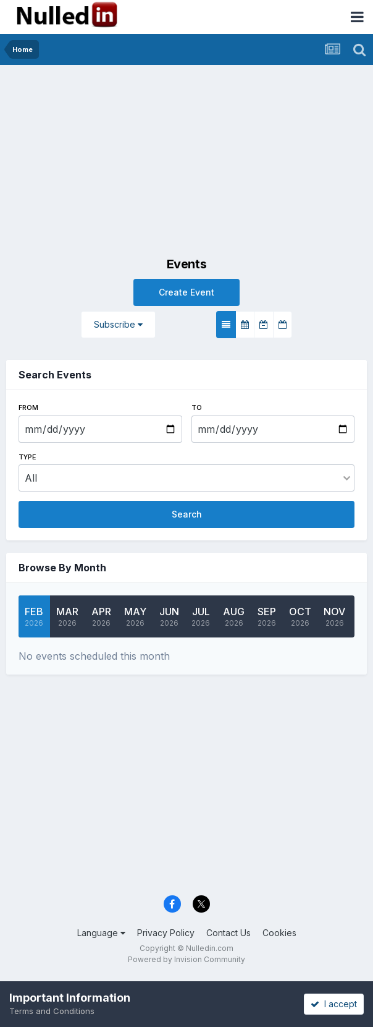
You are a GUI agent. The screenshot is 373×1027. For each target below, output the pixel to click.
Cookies (279, 932)
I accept (334, 1004)
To (196, 407)
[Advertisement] (186, 157)
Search (187, 514)
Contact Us (228, 932)
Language (101, 932)
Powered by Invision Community (186, 959)
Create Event (186, 292)
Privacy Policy (166, 932)
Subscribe (118, 324)
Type (27, 457)
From (28, 407)
